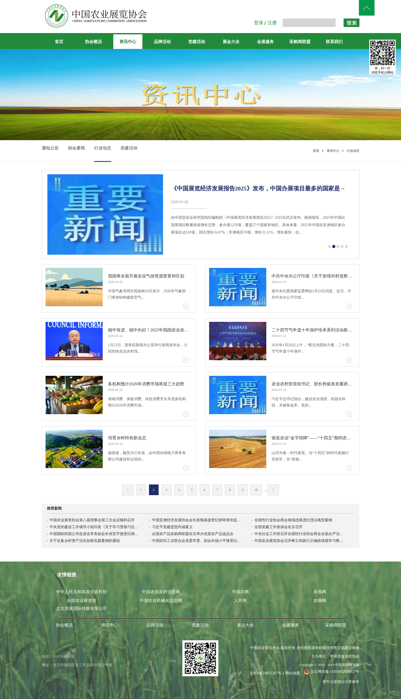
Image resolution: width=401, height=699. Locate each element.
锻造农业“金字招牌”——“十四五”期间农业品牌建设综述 (312, 438)
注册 (272, 22)
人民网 (240, 600)
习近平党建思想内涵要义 (172, 527)
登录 (258, 22)
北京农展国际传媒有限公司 (81, 608)
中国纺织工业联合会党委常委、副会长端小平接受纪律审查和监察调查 (197, 541)
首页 (59, 41)
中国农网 (240, 592)
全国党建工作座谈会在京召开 (278, 527)
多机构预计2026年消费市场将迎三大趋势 (146, 384)
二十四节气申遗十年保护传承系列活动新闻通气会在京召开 (312, 330)
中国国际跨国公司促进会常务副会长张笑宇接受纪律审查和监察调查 (94, 534)
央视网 (319, 592)
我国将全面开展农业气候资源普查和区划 (146, 276)
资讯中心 (333, 151)
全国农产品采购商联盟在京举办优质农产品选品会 (192, 534)
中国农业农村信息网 (161, 592)
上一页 (127, 489)
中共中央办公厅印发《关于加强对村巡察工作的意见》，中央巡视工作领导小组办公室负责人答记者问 (312, 276)
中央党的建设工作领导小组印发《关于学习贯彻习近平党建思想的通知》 (94, 527)
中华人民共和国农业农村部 (81, 592)
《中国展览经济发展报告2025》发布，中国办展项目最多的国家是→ (258, 188)
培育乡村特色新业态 (127, 438)
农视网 (319, 600)
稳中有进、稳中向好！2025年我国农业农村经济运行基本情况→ (148, 330)
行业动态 (353, 151)
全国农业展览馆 (81, 600)
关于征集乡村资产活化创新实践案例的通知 (84, 541)
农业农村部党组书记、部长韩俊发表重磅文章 (312, 384)
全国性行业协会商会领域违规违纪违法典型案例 (293, 520)
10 (256, 490)
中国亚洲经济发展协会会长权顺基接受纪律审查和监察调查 (197, 520)
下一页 (273, 489)
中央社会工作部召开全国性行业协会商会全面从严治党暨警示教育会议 (299, 534)
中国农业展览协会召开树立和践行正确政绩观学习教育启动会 (299, 541)
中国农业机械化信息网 (161, 600)
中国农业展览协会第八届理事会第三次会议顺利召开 (92, 520)
